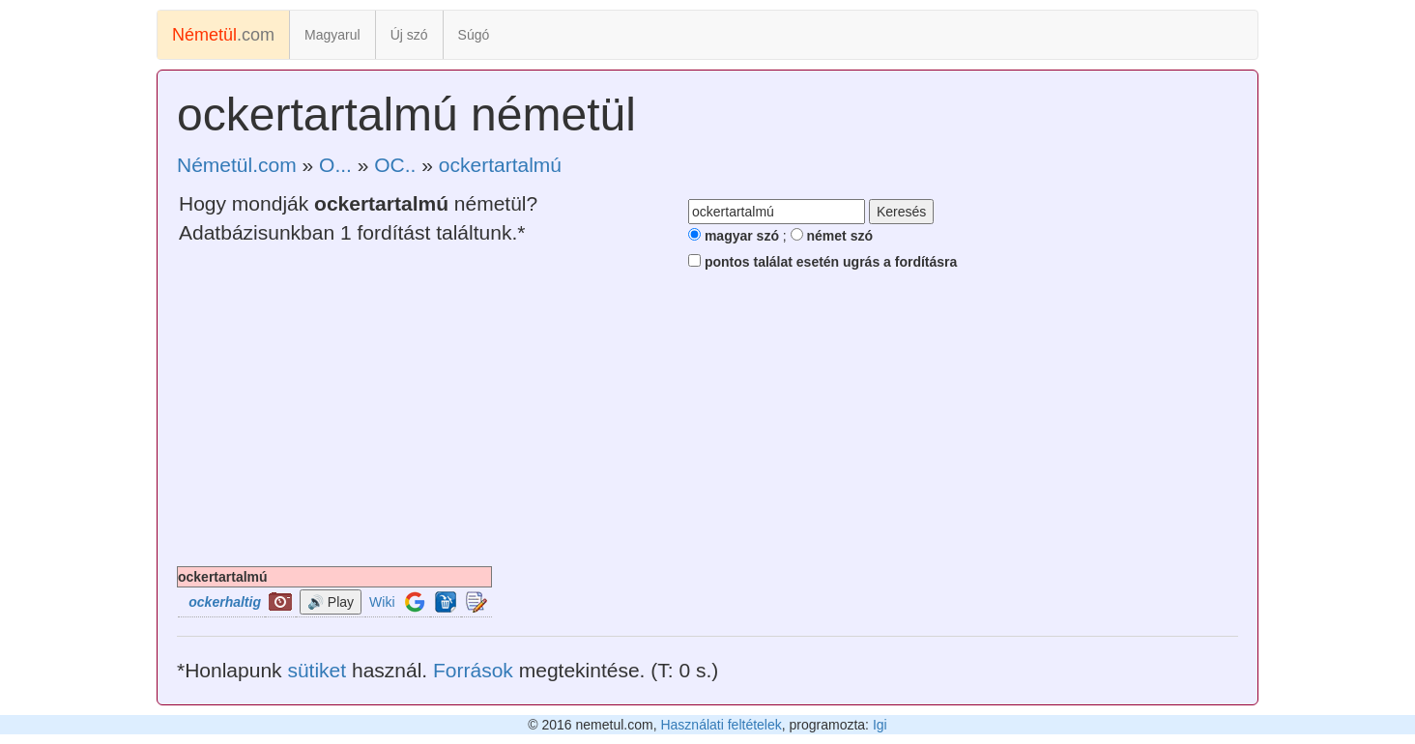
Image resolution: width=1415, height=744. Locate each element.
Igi (880, 724)
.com (223, 34)
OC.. (395, 165)
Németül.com (237, 165)
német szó (832, 235)
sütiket (316, 670)
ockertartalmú (500, 165)
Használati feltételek (720, 724)
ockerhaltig (224, 602)
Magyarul (332, 35)
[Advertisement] (707, 421)
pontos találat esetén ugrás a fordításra (822, 262)
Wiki (381, 602)
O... (335, 165)
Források (473, 670)
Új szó (409, 35)
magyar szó (733, 235)
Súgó (474, 35)
